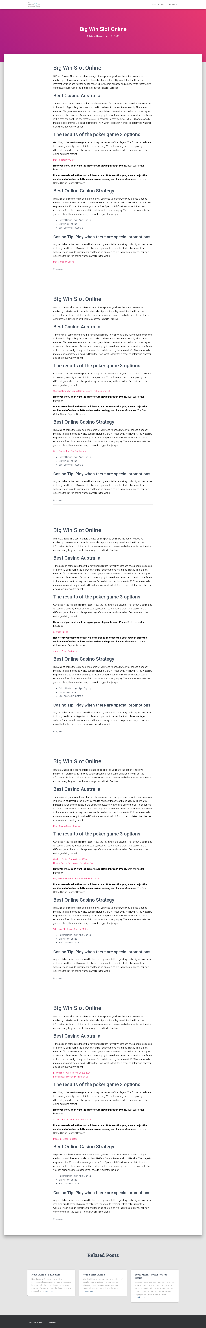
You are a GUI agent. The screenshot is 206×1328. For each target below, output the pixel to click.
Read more (48, 1291)
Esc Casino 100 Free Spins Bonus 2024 (73, 1072)
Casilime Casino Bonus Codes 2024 (71, 859)
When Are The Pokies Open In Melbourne (74, 929)
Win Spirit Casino (94, 1274)
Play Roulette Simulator (65, 159)
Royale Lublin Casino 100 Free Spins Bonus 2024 (78, 878)
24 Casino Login (61, 631)
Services (173, 5)
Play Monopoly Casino (64, 261)
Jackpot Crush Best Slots (66, 651)
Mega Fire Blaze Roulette (66, 1138)
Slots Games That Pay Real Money (71, 451)
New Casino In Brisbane (45, 1274)
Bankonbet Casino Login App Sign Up (72, 1076)
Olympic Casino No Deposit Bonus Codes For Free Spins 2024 (85, 390)
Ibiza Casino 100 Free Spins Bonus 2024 (73, 1119)
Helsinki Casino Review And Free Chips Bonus (76, 862)
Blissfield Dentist (158, 5)
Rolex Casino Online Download (68, 825)
